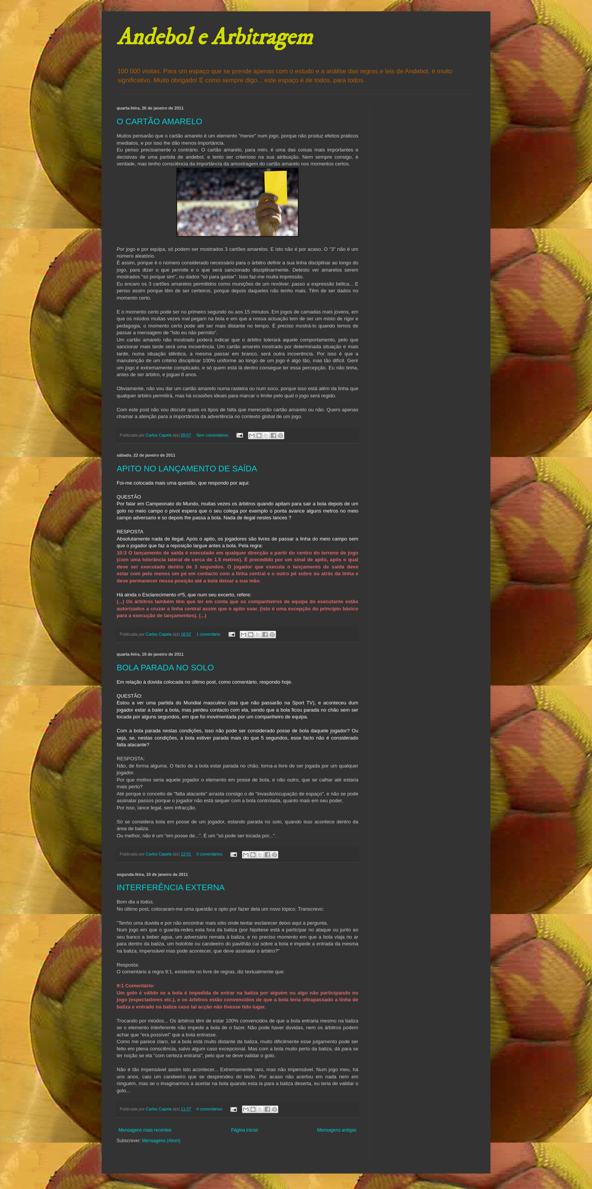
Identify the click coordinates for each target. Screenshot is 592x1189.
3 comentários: (210, 854)
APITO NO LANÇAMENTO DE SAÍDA (187, 468)
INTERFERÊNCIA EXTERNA (171, 887)
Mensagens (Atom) (161, 1140)
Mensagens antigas (336, 1130)
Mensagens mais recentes (145, 1130)
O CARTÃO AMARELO (159, 121)
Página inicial (244, 1130)
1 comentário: (209, 634)
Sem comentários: (213, 435)
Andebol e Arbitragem (214, 37)
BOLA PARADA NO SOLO (165, 667)
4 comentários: (210, 1109)
